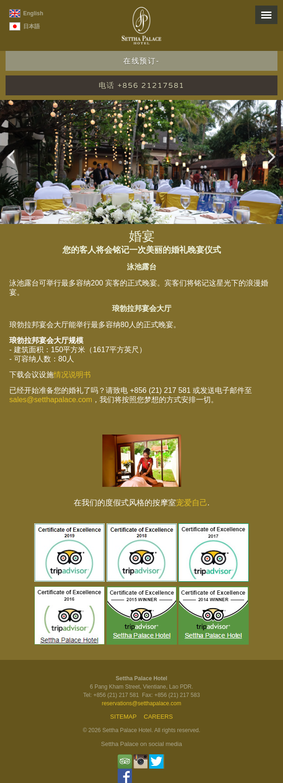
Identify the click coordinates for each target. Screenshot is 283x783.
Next (274, 161)
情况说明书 (72, 375)
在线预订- (141, 61)
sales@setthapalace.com (50, 400)
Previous (13, 161)
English (33, 13)
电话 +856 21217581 (141, 85)
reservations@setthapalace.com (142, 703)
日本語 (31, 26)
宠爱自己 (192, 502)
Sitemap (123, 716)
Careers (158, 716)
